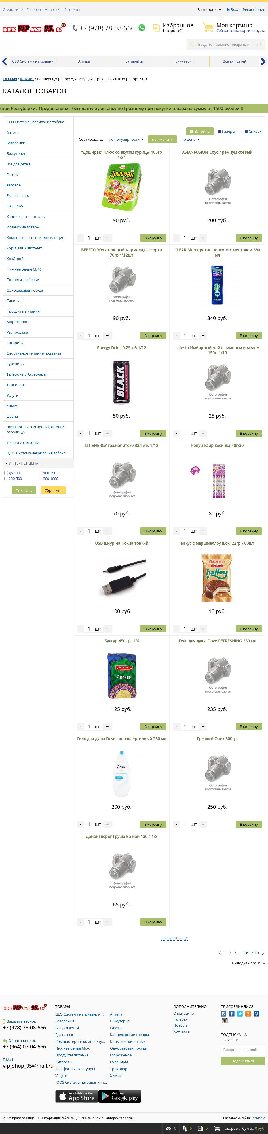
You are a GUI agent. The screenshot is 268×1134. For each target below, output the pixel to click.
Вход (235, 9)
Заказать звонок (19, 1021)
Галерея (34, 9)
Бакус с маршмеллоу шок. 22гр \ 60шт (217, 543)
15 (261, 963)
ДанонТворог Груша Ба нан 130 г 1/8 (121, 836)
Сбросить (53, 490)
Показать (24, 490)
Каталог (27, 78)
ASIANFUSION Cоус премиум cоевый (217, 152)
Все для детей (234, 61)
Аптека (84, 61)
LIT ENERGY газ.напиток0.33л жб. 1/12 (121, 445)
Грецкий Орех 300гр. (217, 738)
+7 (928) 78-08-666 (107, 28)
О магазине (13, 9)
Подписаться (242, 1061)
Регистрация (254, 9)
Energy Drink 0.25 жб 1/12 (121, 347)
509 (245, 953)
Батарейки (134, 61)
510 (255, 953)
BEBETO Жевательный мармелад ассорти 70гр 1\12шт (121, 252)
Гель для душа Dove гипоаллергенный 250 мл (121, 738)
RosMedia (258, 1118)
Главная (10, 78)
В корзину (153, 237)
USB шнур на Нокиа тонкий (121, 543)
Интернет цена (21, 463)
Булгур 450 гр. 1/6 (121, 641)
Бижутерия (184, 61)
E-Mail (8, 1059)
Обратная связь (19, 1040)
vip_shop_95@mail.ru (28, 1065)
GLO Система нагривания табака (34, 63)
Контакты (72, 9)
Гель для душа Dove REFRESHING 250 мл (217, 641)
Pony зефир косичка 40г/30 (217, 445)
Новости (52, 9)
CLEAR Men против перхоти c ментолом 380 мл (217, 252)
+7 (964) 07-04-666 (24, 1046)
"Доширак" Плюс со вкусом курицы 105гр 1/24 (121, 154)
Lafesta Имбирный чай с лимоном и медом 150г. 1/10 (217, 350)
